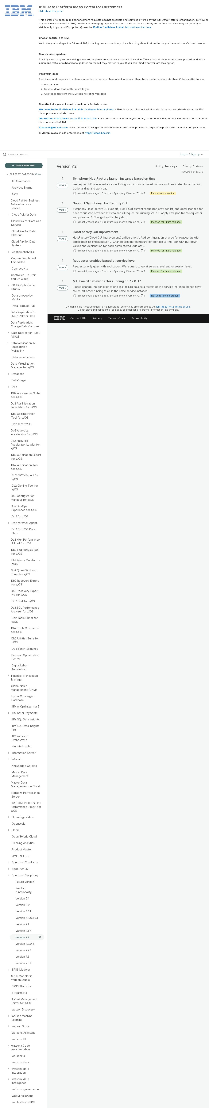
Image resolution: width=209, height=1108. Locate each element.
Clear (38, 174)
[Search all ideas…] (25, 154)
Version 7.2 (133, 193)
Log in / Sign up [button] (191, 154)
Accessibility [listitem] (139, 318)
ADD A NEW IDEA (23, 165)
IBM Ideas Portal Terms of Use (173, 306)
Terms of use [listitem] (116, 318)
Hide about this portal (51, 11)
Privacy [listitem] (97, 318)
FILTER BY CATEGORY (20, 174)
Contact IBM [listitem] (78, 318)
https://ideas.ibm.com (138, 27)
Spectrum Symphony (114, 193)
